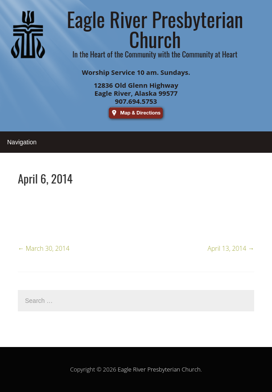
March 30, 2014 (44, 248)
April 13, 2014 (231, 248)
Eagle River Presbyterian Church (159, 369)
